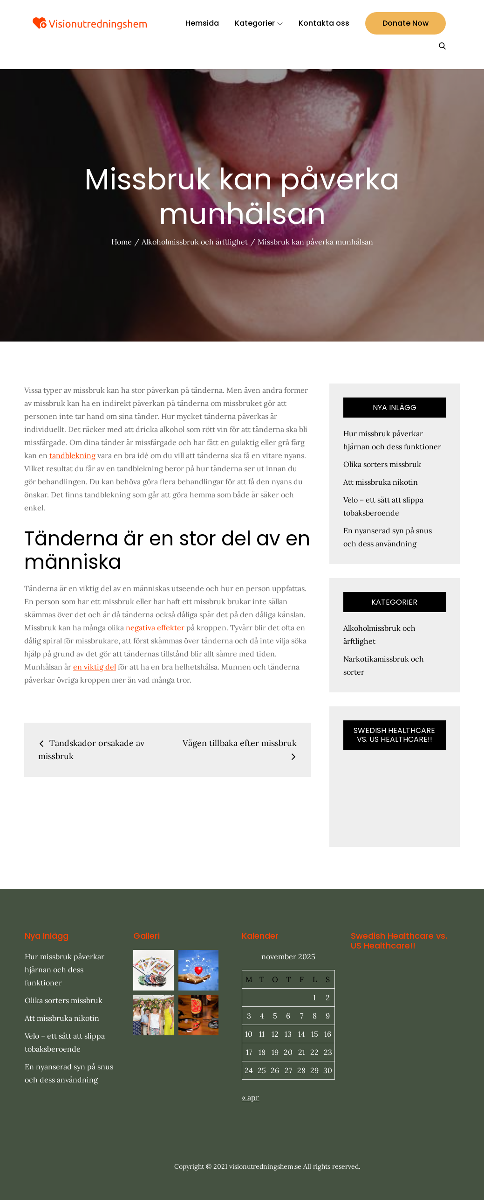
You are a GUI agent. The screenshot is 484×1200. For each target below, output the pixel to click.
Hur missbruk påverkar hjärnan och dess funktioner (64, 969)
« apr (250, 1097)
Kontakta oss (324, 23)
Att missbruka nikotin (380, 482)
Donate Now (405, 23)
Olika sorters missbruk (382, 464)
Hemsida (202, 23)
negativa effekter (155, 627)
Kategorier (259, 23)
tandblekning (72, 455)
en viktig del (94, 666)
